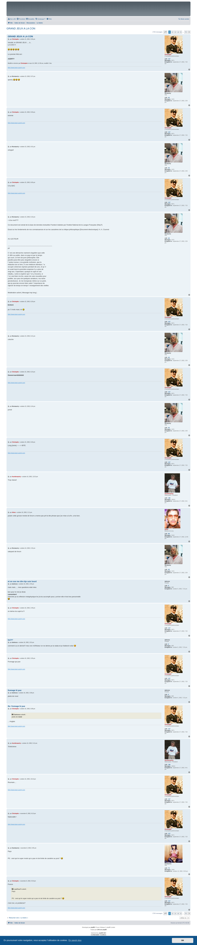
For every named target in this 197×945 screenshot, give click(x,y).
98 (169, 534)
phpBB (93, 927)
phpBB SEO (102, 933)
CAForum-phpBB (102, 929)
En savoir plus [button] (74, 940)
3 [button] (175, 32)
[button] (165, 32)
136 (169, 498)
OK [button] (182, 940)
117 (169, 59)
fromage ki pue (15, 690)
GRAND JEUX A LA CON (21, 28)
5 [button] (180, 32)
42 (169, 97)
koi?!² (10, 640)
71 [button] (186, 32)
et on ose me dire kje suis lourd (22, 581)
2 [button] (172, 32)
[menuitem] (12, 19)
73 (169, 868)
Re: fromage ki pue (16, 706)
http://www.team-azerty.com (16, 67)
